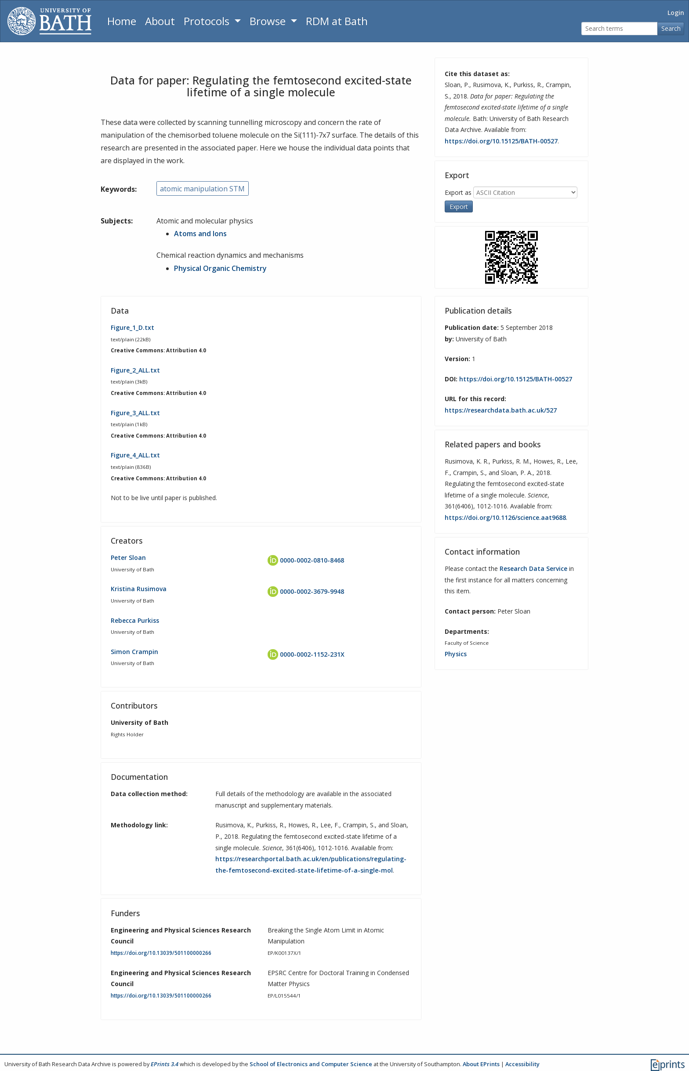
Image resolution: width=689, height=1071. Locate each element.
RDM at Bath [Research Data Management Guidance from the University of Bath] (337, 21)
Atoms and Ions (200, 233)
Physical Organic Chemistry (220, 268)
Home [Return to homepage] (121, 21)
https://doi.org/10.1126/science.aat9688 (505, 517)
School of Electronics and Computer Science (311, 1064)
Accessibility (522, 1064)
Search (671, 28)
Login (675, 12)
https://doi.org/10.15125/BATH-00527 (501, 141)
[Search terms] (619, 29)
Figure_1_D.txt (132, 327)
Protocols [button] (208, 21)
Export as (458, 192)
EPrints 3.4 (164, 1064)
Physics (456, 653)
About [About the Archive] (160, 21)
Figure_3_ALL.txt (135, 412)
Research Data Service (533, 568)
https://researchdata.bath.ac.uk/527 (501, 410)
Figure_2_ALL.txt (135, 370)
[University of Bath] (49, 21)
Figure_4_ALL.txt (135, 455)
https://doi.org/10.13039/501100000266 (161, 953)
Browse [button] (269, 21)
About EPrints (481, 1064)
